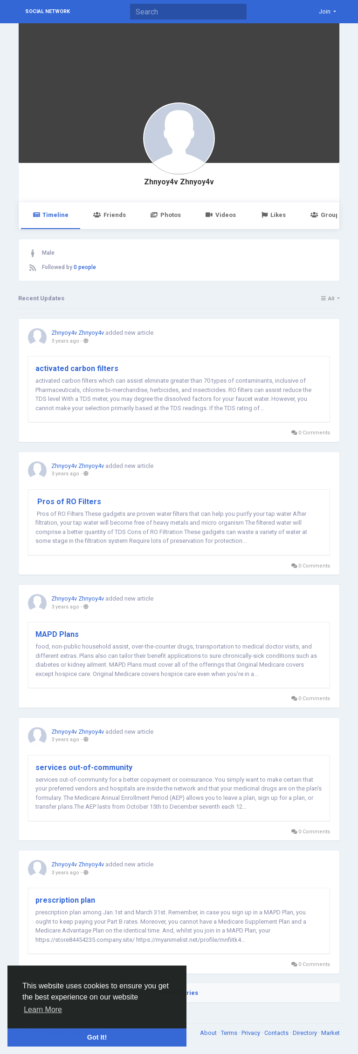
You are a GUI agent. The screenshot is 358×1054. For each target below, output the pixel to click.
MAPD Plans (57, 634)
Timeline (51, 214)
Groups (326, 214)
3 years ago (65, 341)
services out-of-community (83, 767)
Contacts (277, 1032)
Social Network (47, 11)
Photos (166, 214)
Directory (305, 1032)
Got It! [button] (97, 1037)
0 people (85, 267)
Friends (109, 214)
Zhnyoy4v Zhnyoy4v (179, 182)
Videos (221, 214)
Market (330, 1032)
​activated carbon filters (76, 368)
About (209, 1032)
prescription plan (65, 900)
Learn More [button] (43, 1009)
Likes (273, 214)
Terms (230, 1032)
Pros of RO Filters (68, 501)
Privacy (251, 1032)
